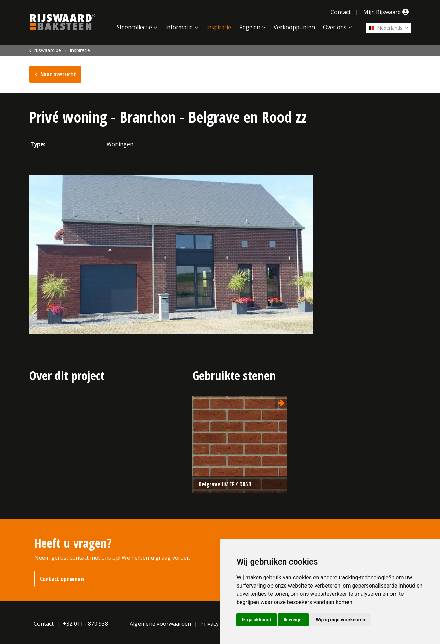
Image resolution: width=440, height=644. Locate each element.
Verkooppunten (294, 27)
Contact (341, 12)
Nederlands (386, 27)
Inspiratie (218, 27)
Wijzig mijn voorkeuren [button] (340, 619)
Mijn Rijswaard (387, 12)
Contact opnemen (62, 579)
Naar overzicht (58, 74)
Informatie (179, 27)
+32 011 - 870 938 (85, 623)
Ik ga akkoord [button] (256, 619)
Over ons (334, 27)
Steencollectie (134, 27)
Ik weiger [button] (293, 619)
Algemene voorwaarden (160, 623)
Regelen (249, 27)
